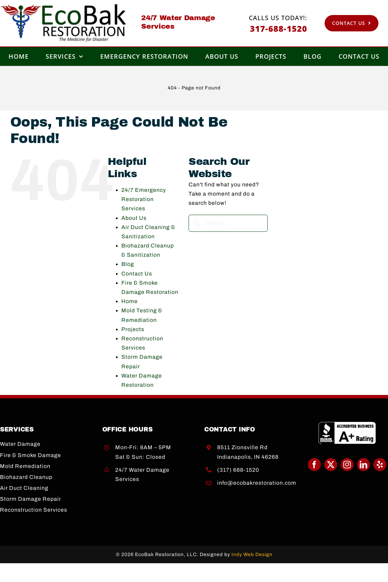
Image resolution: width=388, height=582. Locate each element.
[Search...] (228, 223)
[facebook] (314, 464)
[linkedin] (363, 464)
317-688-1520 (278, 28)
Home (129, 301)
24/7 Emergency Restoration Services (143, 199)
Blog (127, 264)
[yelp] (379, 464)
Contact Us (136, 273)
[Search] (197, 223)
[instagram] (347, 464)
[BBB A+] (347, 424)
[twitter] (330, 464)
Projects (132, 329)
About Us (134, 218)
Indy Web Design (252, 554)
